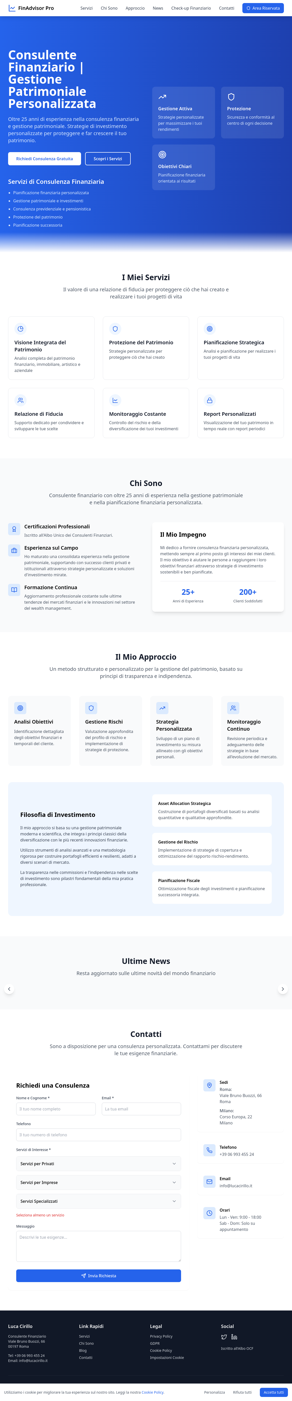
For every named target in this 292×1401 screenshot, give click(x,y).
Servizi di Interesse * (33, 1149)
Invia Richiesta (98, 1276)
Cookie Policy (161, 1350)
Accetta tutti (274, 1392)
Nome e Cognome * (33, 1097)
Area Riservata (263, 8)
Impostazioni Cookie (167, 1357)
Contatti (226, 8)
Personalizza (214, 1392)
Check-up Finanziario (191, 8)
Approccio (135, 8)
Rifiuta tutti (242, 1392)
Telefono (23, 1123)
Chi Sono (109, 8)
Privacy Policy (161, 1336)
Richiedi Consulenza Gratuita (44, 158)
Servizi (87, 8)
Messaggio (25, 1226)
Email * (108, 1097)
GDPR (155, 1343)
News (158, 8)
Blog (83, 1350)
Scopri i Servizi (108, 158)
